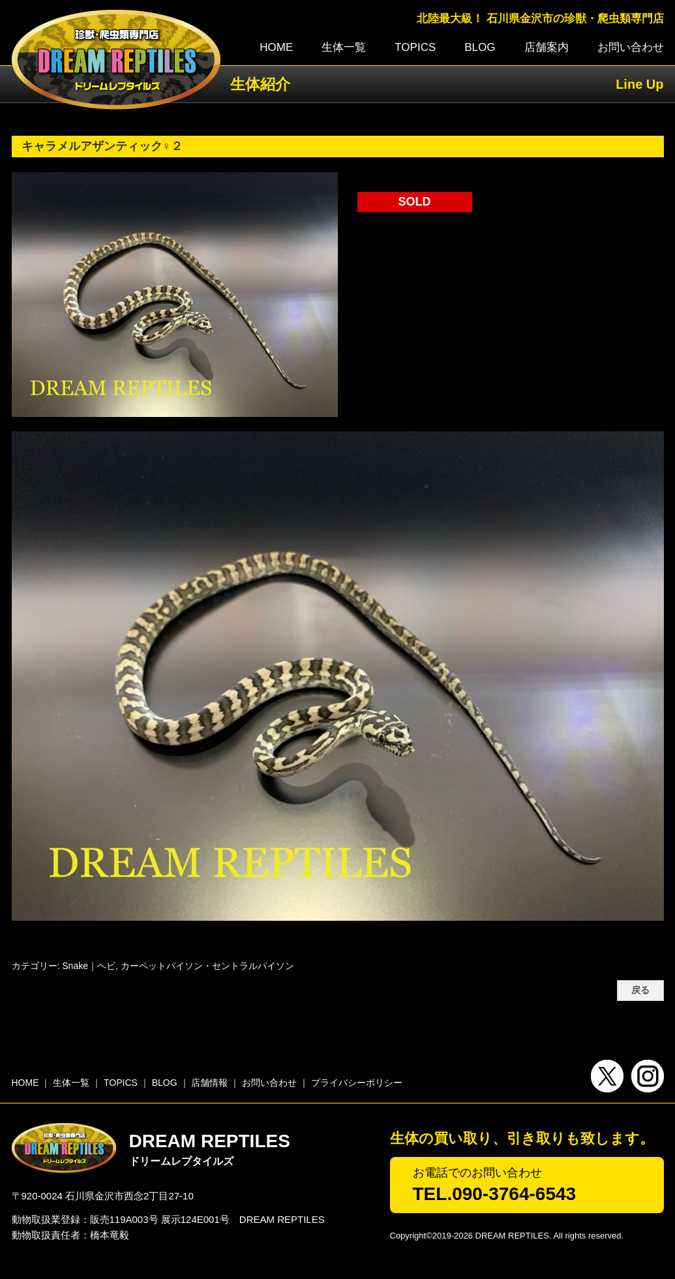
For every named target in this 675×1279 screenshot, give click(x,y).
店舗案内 (546, 47)
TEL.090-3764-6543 (495, 1194)
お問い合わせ (630, 47)
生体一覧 (344, 47)
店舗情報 (209, 1082)
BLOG (479, 47)
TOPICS (415, 47)
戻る (640, 990)
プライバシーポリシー (356, 1082)
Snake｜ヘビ (88, 966)
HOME (276, 47)
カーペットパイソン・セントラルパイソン (207, 966)
